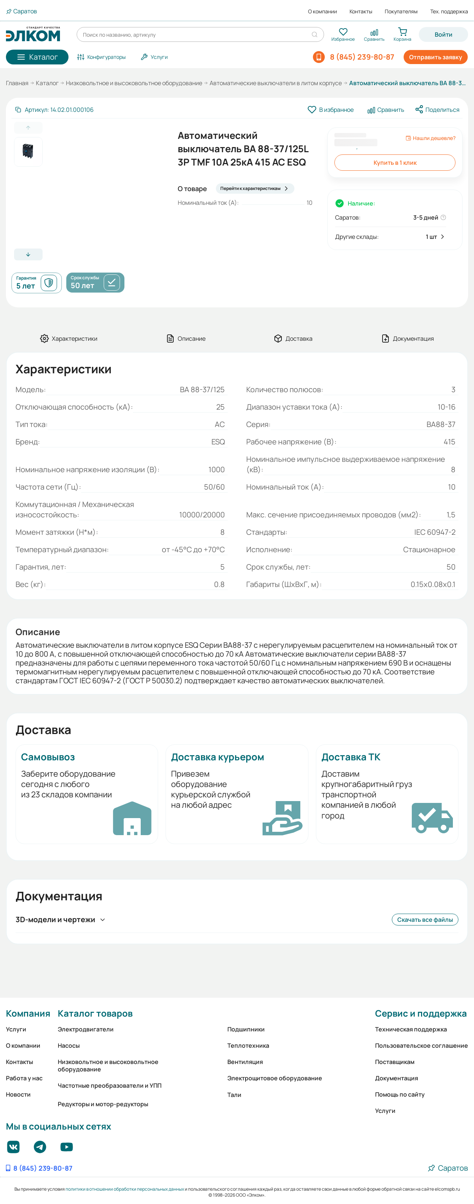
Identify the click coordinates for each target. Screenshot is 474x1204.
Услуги (16, 1029)
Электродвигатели (86, 1029)
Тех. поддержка (449, 11)
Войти (444, 34)
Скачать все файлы (425, 919)
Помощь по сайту (400, 1094)
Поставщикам (394, 1061)
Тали (234, 1094)
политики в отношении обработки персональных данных (125, 1189)
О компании (322, 11)
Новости (18, 1094)
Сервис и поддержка (421, 1013)
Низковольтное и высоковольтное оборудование (134, 83)
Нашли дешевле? (430, 138)
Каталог (47, 83)
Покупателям (401, 11)
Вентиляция (245, 1061)
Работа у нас (24, 1078)
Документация (396, 1078)
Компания (28, 1013)
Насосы (69, 1045)
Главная (17, 83)
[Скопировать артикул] (54, 109)
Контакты (361, 11)
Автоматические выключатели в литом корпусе (276, 83)
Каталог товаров (95, 1013)
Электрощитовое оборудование (274, 1078)
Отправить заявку (435, 57)
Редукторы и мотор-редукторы (103, 1104)
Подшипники (246, 1029)
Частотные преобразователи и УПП (109, 1085)
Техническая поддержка (411, 1029)
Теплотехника (248, 1045)
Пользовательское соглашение (421, 1045)
